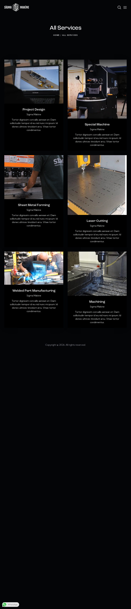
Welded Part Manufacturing (33, 291)
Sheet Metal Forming (34, 205)
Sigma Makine (33, 114)
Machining (97, 302)
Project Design (34, 109)
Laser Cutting (97, 221)
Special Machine (97, 124)
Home (56, 35)
